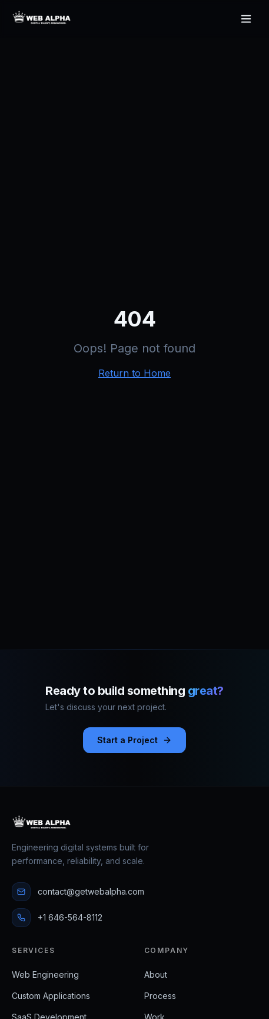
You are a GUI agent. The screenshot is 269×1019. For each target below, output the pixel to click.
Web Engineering (45, 974)
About (155, 974)
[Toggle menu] (246, 19)
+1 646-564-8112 (57, 917)
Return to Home (134, 373)
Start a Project (134, 740)
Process (160, 996)
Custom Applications (51, 996)
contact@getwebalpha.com (78, 891)
